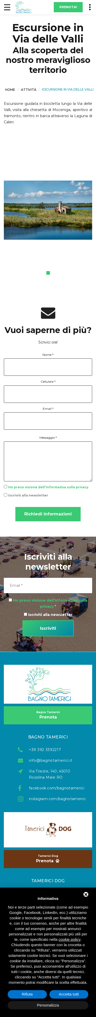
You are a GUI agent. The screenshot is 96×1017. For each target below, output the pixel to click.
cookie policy (70, 939)
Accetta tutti (69, 994)
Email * (48, 409)
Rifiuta (27, 994)
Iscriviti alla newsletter (28, 495)
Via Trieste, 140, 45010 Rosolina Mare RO (49, 774)
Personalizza (48, 1005)
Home (10, 89)
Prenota (48, 715)
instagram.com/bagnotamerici (53, 799)
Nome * (48, 355)
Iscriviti (48, 628)
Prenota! (68, 7)
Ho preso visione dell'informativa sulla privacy (48, 487)
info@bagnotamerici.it (50, 760)
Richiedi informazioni (48, 514)
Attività (28, 89)
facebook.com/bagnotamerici (53, 788)
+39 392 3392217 (45, 749)
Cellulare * (48, 381)
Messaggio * (48, 437)
